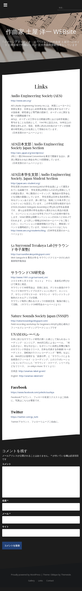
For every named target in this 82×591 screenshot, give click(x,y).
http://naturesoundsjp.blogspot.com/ (29, 320)
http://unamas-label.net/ (31, 375)
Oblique (54, 574)
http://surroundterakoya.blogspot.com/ (30, 254)
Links (40, 580)
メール (6, 513)
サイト (5, 526)
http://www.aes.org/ (21, 100)
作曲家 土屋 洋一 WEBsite (41, 31)
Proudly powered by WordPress (26, 574)
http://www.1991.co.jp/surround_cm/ (29, 277)
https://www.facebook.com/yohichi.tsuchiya (32, 392)
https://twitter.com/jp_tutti (24, 416)
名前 (5, 500)
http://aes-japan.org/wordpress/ (27, 152)
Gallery (31, 580)
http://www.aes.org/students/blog (28, 230)
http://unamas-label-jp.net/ (32, 371)
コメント (6, 463)
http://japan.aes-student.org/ (25, 183)
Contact (50, 580)
